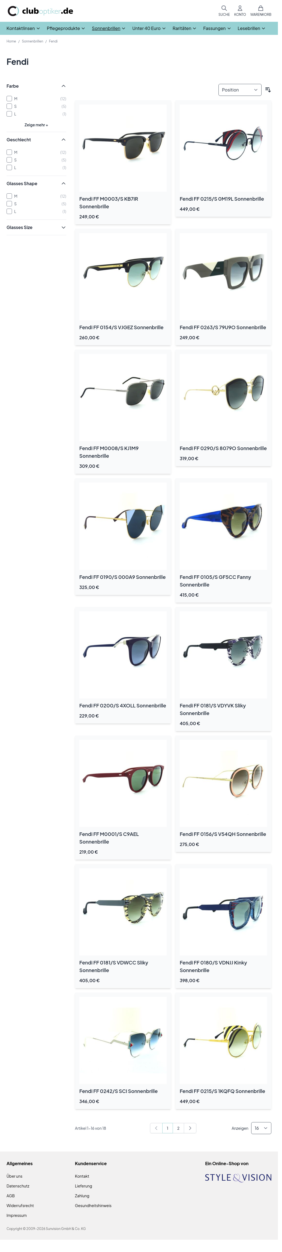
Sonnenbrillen (32, 41)
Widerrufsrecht (20, 1205)
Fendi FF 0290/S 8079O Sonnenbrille (223, 448)
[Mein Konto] (240, 11)
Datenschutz (18, 1185)
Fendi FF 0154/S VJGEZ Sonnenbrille (121, 327)
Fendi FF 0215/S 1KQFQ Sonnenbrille (222, 1091)
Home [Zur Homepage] (11, 41)
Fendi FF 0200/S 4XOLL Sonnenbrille (122, 705)
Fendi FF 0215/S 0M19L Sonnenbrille (222, 199)
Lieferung (83, 1185)
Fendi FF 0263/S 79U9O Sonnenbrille (223, 327)
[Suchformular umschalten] (224, 11)
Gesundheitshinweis (93, 1205)
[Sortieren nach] (240, 90)
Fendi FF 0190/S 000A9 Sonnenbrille (122, 577)
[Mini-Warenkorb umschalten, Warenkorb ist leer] (260, 11)
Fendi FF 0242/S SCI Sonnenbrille (118, 1091)
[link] (156, 1128)
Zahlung (82, 1195)
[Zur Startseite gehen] (40, 11)
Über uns (14, 1176)
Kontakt (82, 1176)
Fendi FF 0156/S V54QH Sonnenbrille (223, 834)
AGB (11, 1195)
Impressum (17, 1215)
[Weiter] (190, 1128)
